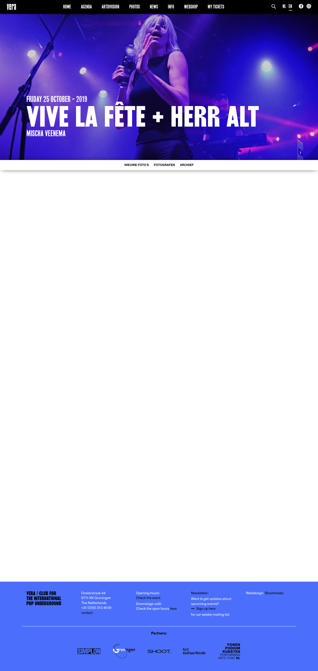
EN (290, 6)
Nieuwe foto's (136, 165)
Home (67, 6)
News (154, 6)
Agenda (86, 6)
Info (171, 6)
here (173, 608)
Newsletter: (199, 593)
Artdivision (110, 6)
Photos (134, 6)
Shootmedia (274, 593)
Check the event (148, 598)
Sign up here (206, 608)
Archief (187, 165)
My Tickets (216, 6)
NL (284, 6)
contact (87, 612)
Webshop (191, 6)
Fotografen (164, 165)
